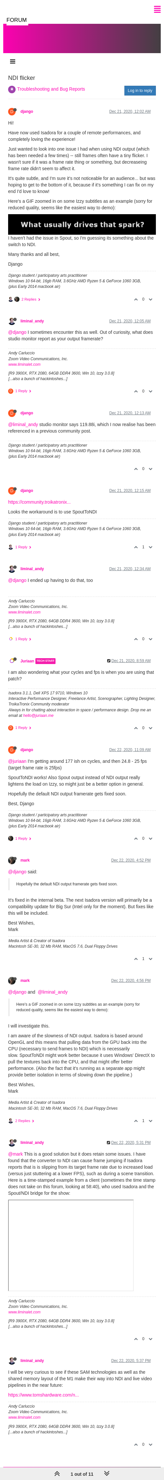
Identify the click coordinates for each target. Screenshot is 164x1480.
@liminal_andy (23, 424)
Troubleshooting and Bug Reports (51, 89)
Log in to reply (140, 90)
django (26, 111)
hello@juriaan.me (38, 715)
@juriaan (17, 761)
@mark (15, 1154)
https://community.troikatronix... (39, 502)
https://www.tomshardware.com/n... (43, 1395)
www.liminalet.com (24, 364)
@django (17, 332)
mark (25, 860)
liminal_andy (32, 321)
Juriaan (27, 661)
